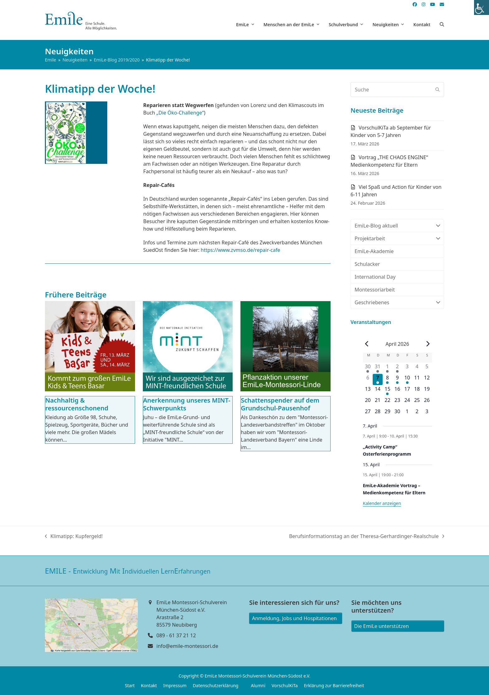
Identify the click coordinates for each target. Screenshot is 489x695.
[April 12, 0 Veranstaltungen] (427, 379)
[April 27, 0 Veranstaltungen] (368, 413)
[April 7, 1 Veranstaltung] (378, 379)
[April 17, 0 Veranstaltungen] (407, 390)
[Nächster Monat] (428, 344)
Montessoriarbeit (375, 289)
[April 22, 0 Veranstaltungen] (388, 402)
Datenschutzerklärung (215, 685)
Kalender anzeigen (382, 503)
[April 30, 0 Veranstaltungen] (397, 413)
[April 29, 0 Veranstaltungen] (388, 413)
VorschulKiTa (285, 685)
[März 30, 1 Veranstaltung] (368, 368)
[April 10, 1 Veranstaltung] (407, 379)
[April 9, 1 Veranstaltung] (397, 379)
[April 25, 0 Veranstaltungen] (417, 402)
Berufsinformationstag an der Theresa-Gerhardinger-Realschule (366, 536)
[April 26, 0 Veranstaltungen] (427, 402)
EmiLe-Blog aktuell (397, 225)
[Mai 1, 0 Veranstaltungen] (407, 413)
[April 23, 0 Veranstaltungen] (397, 402)
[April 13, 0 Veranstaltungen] (368, 390)
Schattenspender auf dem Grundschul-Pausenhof (280, 404)
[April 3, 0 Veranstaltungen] (407, 368)
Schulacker (367, 264)
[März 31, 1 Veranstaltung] (378, 368)
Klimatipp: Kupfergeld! (74, 536)
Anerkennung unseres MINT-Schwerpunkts (186, 404)
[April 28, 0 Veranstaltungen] (378, 413)
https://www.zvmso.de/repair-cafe (240, 250)
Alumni (258, 685)
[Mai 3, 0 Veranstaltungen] (427, 413)
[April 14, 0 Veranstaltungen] (378, 390)
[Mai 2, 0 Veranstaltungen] (417, 413)
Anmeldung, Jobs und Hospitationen (294, 618)
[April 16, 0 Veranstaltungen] (397, 390)
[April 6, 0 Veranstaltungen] (368, 379)
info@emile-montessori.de (187, 646)
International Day (375, 276)
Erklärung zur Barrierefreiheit (334, 685)
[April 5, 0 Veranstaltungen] (427, 368)
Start (129, 685)
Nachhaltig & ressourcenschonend (76, 404)
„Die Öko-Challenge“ (180, 112)
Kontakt (149, 685)
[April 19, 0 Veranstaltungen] (427, 390)
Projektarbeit (397, 238)
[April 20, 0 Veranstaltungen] (368, 402)
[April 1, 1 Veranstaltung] (388, 368)
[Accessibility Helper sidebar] (481, 7)
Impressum (174, 685)
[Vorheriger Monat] (366, 344)
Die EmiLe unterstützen (381, 626)
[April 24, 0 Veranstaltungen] (407, 402)
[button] (442, 24)
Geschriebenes (397, 302)
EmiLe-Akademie (374, 251)
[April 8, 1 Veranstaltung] (388, 379)
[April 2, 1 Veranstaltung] (397, 368)
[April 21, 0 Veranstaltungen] (378, 402)
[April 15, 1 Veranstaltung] (388, 390)
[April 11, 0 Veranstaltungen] (417, 379)
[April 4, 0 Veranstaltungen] (417, 368)
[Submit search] (437, 89)
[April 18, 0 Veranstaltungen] (417, 390)
